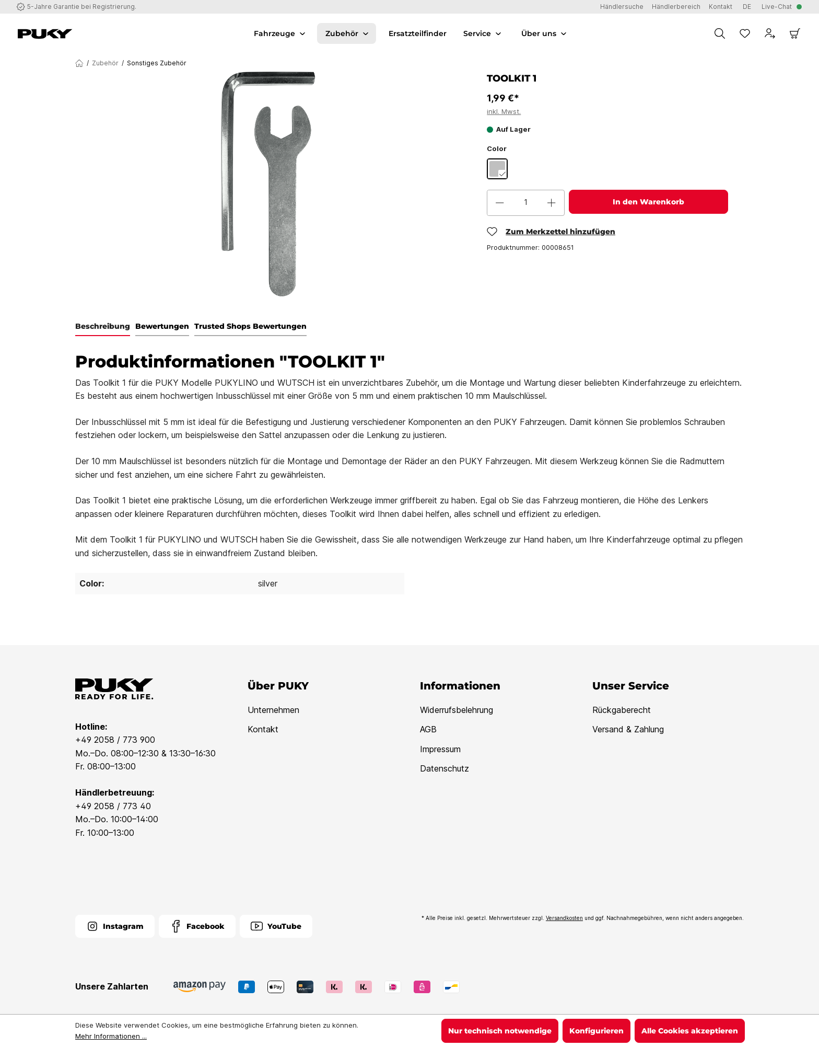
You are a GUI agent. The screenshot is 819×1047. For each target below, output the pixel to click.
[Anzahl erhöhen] (551, 202)
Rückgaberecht (621, 710)
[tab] (102, 326)
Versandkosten (564, 918)
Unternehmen (273, 710)
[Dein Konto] (769, 33)
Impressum (440, 749)
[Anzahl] (526, 202)
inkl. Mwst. (504, 111)
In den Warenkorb (648, 201)
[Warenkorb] (794, 33)
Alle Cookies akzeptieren (689, 1031)
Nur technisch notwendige (500, 1031)
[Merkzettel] (744, 33)
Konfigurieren (596, 1031)
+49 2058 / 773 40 (113, 806)
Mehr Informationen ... (111, 1036)
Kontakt (263, 729)
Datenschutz (444, 768)
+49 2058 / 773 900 (115, 739)
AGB (428, 729)
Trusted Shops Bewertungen (250, 326)
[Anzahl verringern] (499, 202)
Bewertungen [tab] (162, 326)
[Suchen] (719, 33)
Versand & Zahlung (628, 729)
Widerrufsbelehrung (456, 710)
